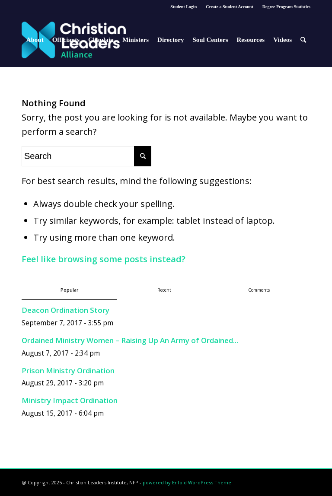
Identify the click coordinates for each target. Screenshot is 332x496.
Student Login (183, 6)
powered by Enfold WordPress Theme (187, 482)
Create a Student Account (229, 6)
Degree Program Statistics (286, 6)
